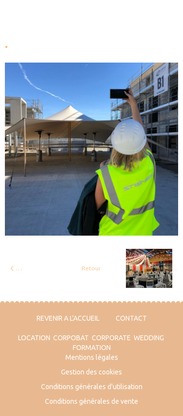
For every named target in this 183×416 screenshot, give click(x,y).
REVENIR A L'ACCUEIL (68, 318)
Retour (91, 268)
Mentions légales (91, 357)
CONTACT (131, 318)
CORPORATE (111, 338)
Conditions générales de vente (91, 401)
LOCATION (34, 338)
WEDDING (149, 338)
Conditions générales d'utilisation (91, 387)
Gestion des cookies (91, 372)
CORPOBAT (71, 338)
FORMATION (92, 347)
